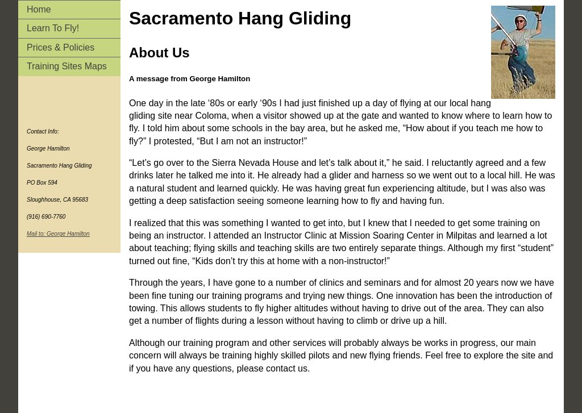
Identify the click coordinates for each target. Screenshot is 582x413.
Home (39, 9)
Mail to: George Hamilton (58, 234)
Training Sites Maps (67, 66)
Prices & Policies (60, 47)
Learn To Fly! (53, 28)
